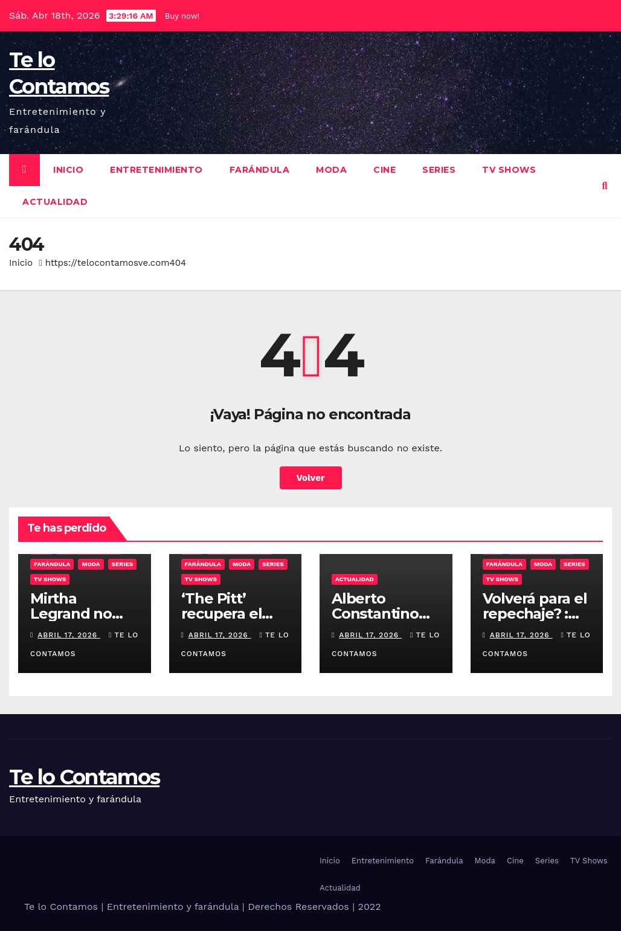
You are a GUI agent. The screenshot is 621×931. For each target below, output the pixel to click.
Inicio (68, 169)
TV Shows (509, 169)
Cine (384, 169)
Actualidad (55, 201)
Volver (311, 477)
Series (438, 169)
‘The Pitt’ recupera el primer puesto (232, 613)
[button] (605, 186)
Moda (331, 169)
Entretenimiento (156, 169)
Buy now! (182, 16)
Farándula (260, 169)
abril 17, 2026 (68, 635)
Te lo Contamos (84, 777)
